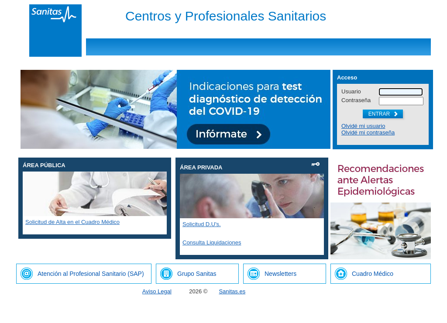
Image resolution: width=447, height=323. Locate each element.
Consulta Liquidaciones (211, 242)
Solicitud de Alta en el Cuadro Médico (72, 222)
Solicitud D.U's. (201, 224)
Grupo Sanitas (197, 273)
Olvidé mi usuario (363, 126)
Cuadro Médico (372, 273)
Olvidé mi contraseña (368, 132)
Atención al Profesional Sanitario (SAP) (91, 273)
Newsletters (280, 273)
